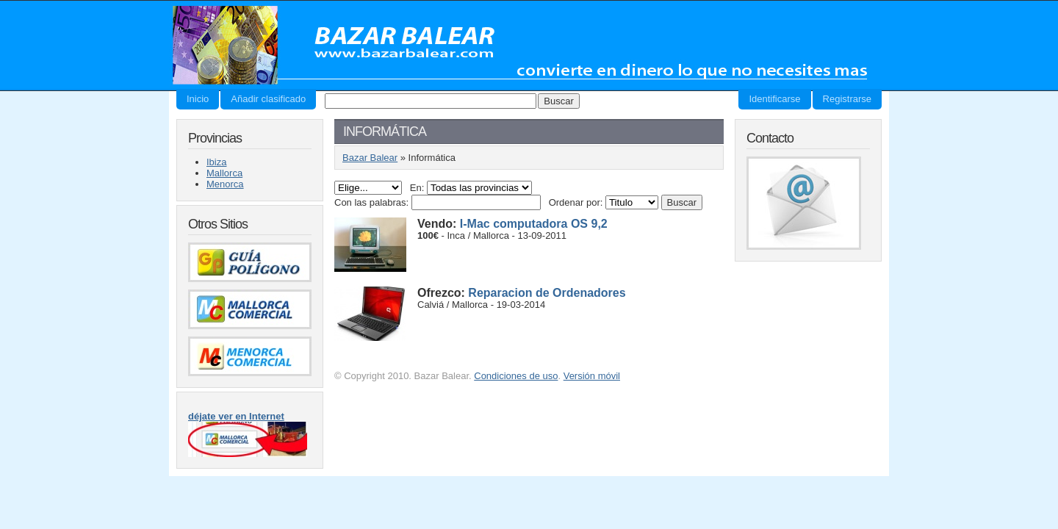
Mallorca (224, 173)
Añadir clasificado (268, 98)
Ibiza (216, 162)
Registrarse (847, 98)
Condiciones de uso (516, 375)
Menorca (225, 184)
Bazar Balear (526, 45)
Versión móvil (592, 375)
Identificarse (774, 98)
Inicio (198, 98)
